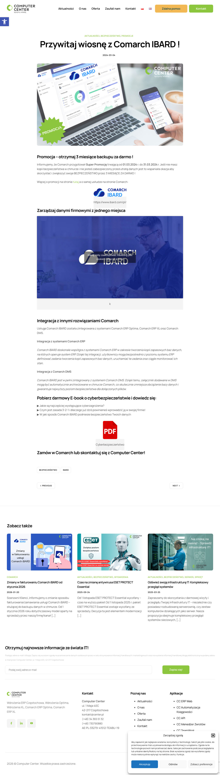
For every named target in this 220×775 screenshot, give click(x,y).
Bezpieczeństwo (110, 35)
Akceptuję (144, 764)
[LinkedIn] (21, 724)
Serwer (189, 579)
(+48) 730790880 (93, 724)
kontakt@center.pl (93, 715)
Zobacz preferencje (201, 764)
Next (175, 488)
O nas (82, 8)
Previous (47, 488)
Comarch (12, 579)
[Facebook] (11, 724)
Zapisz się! (176, 670)
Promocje (127, 35)
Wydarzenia (121, 579)
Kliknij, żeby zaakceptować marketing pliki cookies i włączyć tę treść (110, 259)
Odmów (173, 764)
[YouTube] (31, 724)
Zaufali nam (112, 8)
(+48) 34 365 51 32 (93, 719)
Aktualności (66, 8)
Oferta (95, 8)
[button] (4, 21)
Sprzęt (199, 579)
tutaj (76, 184)
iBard (66, 472)
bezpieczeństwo (48, 472)
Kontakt (130, 8)
